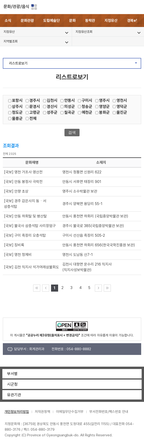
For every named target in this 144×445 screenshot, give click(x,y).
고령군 (34, 112)
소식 (8, 20)
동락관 (90, 20)
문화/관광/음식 (16, 6)
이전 (45, 288)
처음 (36, 288)
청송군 (87, 106)
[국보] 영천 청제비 (18, 254)
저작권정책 (42, 412)
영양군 (104, 106)
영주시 (104, 100)
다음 (98, 288)
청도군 (17, 112)
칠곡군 (69, 112)
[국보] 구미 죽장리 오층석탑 (25, 235)
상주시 (17, 106)
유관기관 (14, 394)
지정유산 (111, 20)
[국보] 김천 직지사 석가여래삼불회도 (31, 267)
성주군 (52, 112)
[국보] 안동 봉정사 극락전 (23, 181)
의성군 (69, 106)
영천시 (121, 100)
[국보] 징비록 (14, 245)
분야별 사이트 (34, 7)
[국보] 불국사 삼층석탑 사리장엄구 (30, 226)
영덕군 (121, 106)
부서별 (12, 373)
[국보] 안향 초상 (16, 191)
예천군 (87, 112)
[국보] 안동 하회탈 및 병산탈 (25, 216)
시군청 (12, 384)
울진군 (121, 112)
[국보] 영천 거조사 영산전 (23, 172)
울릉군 (17, 118)
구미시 (87, 100)
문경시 (34, 106)
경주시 (34, 100)
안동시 (69, 100)
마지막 (107, 288)
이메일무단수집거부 (70, 412)
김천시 (52, 100)
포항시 (17, 100)
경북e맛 (133, 20)
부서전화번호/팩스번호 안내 (108, 412)
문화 (72, 20)
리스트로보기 (75, 64)
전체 (32, 118)
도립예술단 (51, 20)
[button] (140, 20)
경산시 (52, 106)
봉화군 (104, 112)
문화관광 (27, 20)
